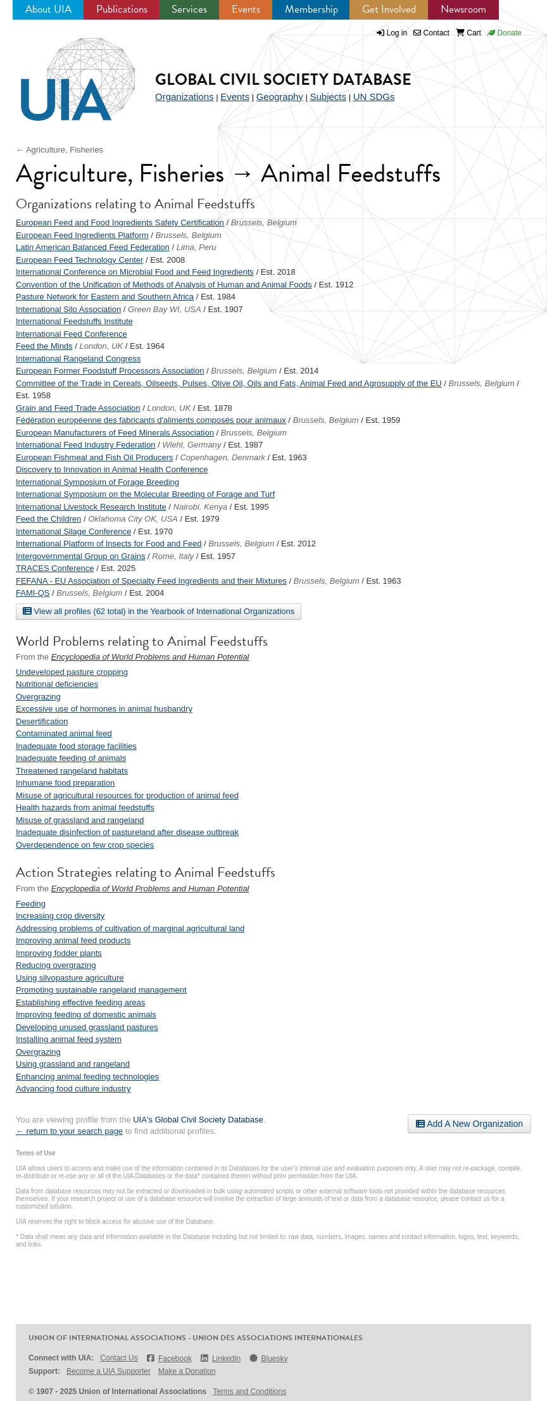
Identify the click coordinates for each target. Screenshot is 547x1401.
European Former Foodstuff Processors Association (110, 370)
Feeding (31, 903)
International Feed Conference (71, 334)
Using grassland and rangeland (73, 1064)
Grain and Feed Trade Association (78, 408)
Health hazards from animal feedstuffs (85, 807)
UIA (63, 72)
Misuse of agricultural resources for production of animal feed (127, 795)
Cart (468, 32)
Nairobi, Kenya (200, 507)
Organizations (184, 96)
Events (246, 9)
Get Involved (389, 9)
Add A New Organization (469, 1124)
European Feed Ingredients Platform (82, 235)
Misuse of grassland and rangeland (80, 820)
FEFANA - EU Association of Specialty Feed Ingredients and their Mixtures (151, 581)
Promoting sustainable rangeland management (101, 990)
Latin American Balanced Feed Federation (93, 247)
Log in (397, 32)
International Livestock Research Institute (91, 507)
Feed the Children (48, 519)
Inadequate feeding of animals (71, 758)
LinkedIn (220, 1358)
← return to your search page (69, 1131)
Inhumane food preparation (65, 783)
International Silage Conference (73, 531)
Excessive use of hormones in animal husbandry (104, 708)
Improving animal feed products (73, 940)
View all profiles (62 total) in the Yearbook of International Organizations (158, 611)
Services (189, 9)
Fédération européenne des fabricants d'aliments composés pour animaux (151, 420)
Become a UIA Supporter (108, 1371)
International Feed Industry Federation (85, 444)
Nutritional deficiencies (57, 684)
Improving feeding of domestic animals (86, 1014)
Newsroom (463, 9)
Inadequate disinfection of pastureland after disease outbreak (127, 832)
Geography (279, 96)
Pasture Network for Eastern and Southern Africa (105, 296)
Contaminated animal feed (64, 733)
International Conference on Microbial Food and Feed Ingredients (135, 272)
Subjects (328, 96)
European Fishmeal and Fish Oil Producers (94, 457)
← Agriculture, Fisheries (59, 149)
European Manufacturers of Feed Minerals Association (115, 432)
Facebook (169, 1358)
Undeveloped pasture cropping (72, 672)
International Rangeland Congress (78, 358)
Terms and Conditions (249, 1391)
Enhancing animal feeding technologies (87, 1076)
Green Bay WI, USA (164, 309)
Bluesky (267, 1358)
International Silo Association (68, 309)
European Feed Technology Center (79, 260)
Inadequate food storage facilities (76, 746)
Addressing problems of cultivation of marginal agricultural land (130, 928)
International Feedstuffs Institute (74, 321)
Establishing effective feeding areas (80, 1002)
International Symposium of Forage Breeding (97, 482)
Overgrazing (38, 696)
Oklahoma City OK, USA (133, 519)
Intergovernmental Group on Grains (81, 556)
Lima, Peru (197, 247)
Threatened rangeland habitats (72, 771)
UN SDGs (374, 96)
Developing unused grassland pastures (87, 1027)
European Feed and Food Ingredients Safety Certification (120, 222)
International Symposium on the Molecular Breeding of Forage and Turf (145, 494)
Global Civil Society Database (283, 79)
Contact (431, 32)
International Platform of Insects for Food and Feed (108, 543)
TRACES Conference (55, 568)
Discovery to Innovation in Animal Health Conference (112, 469)
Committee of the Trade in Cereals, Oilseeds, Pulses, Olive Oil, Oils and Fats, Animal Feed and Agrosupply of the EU (229, 383)
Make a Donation (187, 1371)
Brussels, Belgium (264, 222)
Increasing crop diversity (60, 915)
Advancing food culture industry (73, 1088)
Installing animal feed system (69, 1039)
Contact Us (118, 1358)
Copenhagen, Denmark (222, 457)
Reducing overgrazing (56, 965)
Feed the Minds (44, 346)
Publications (122, 9)
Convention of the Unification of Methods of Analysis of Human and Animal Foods (164, 284)
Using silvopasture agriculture (70, 978)
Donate (504, 32)
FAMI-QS (32, 593)
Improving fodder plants (59, 953)
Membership (311, 9)
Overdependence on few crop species (85, 845)
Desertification (42, 721)
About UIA (48, 9)
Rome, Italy (173, 556)
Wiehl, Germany (191, 444)
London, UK (101, 346)
